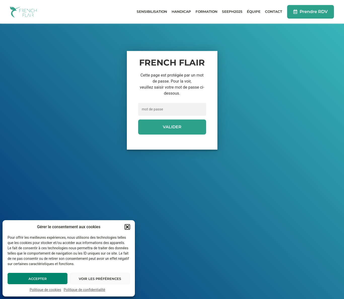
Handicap (181, 12)
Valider (172, 127)
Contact (273, 12)
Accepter (37, 279)
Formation (206, 12)
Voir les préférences (100, 279)
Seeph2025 (232, 12)
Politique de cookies (45, 290)
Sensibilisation (152, 12)
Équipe (253, 12)
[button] (127, 226)
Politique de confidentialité (84, 290)
